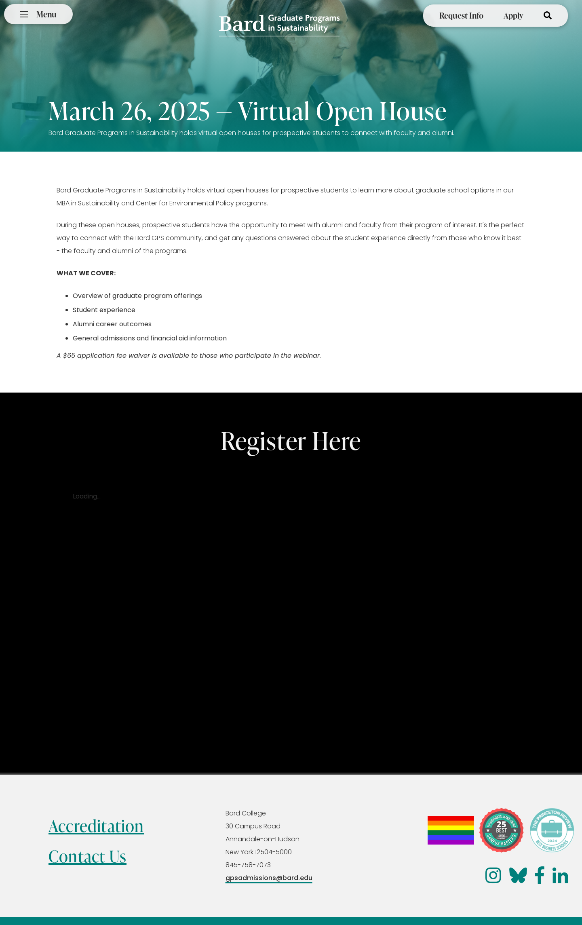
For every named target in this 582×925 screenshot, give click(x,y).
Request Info (461, 15)
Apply (513, 15)
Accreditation (96, 826)
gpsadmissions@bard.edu (269, 878)
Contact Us (87, 856)
